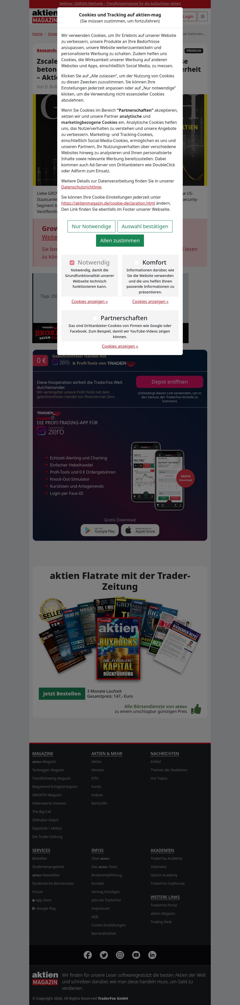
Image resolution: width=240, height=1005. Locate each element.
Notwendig (94, 262)
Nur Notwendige (91, 226)
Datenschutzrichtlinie (81, 187)
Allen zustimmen (120, 240)
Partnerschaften (124, 318)
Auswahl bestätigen (145, 226)
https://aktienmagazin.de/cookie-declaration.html (108, 203)
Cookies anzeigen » (90, 301)
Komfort (154, 262)
